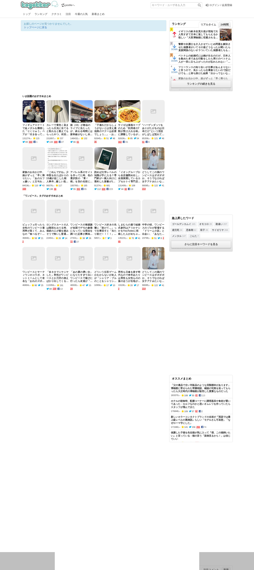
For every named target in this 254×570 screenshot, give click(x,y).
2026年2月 (40, 522)
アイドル (133, 534)
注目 (68, 14)
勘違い (221, 224)
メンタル (179, 236)
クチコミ (56, 14)
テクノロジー (111, 534)
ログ (74, 534)
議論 (48, 534)
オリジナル (99, 509)
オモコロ (205, 224)
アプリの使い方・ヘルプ (139, 509)
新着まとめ (98, 14)
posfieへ (68, 5)
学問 (99, 534)
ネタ (42, 540)
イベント (65, 534)
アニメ (143, 534)
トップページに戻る (35, 27)
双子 (204, 230)
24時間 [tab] (225, 24)
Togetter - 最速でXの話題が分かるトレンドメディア (40, 5)
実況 (55, 534)
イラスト (33, 540)
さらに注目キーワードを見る (201, 244)
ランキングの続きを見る (201, 83)
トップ (27, 14)
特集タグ (26, 547)
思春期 (191, 230)
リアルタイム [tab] (208, 24)
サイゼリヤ (220, 230)
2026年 (66, 522)
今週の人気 (81, 14)
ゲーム (153, 534)
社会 (42, 534)
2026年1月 (54, 522)
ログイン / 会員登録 (218, 5)
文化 (123, 534)
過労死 (177, 230)
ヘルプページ (115, 509)
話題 (35, 534)
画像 (48, 540)
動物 (55, 540)
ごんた (194, 236)
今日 (23, 522)
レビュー (83, 534)
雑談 (92, 534)
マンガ (162, 534)
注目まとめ (27, 509)
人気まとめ (56, 509)
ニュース (26, 534)
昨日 (30, 522)
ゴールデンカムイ (183, 224)
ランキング (41, 14)
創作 (23, 540)
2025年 (76, 522)
